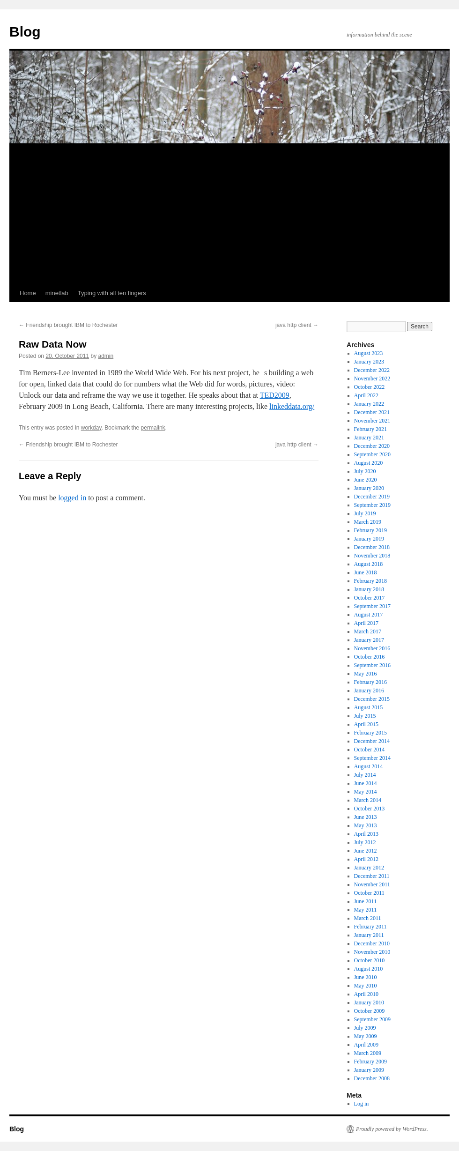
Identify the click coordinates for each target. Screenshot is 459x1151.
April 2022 (366, 395)
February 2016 (370, 682)
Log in (361, 1103)
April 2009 (366, 1044)
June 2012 (365, 850)
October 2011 (369, 893)
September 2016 (372, 665)
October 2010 (369, 960)
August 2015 (368, 707)
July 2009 (365, 1028)
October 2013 (369, 808)
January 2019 (369, 538)
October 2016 (369, 656)
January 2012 (369, 867)
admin (106, 356)
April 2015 (366, 724)
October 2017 (369, 597)
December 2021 (372, 412)
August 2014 (368, 766)
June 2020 (365, 479)
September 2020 (372, 454)
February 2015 (370, 732)
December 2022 (372, 370)
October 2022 (369, 387)
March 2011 (367, 918)
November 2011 (372, 884)
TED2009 (274, 395)
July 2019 (365, 513)
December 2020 (372, 446)
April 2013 (366, 834)
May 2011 (365, 909)
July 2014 (365, 775)
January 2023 (369, 361)
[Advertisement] (229, 214)
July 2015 (365, 716)
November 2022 (372, 378)
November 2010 (372, 952)
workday (91, 427)
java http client (296, 325)
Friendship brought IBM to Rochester (68, 325)
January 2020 (369, 488)
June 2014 (365, 783)
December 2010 (372, 943)
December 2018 (372, 547)
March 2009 (367, 1053)
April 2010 (366, 994)
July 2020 (365, 471)
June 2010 (365, 977)
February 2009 (370, 1061)
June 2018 (365, 572)
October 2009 (369, 1011)
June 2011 (365, 901)
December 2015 (372, 699)
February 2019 (370, 530)
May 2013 (365, 825)
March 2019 (367, 522)
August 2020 (368, 463)
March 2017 (367, 631)
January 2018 (369, 589)
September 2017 (372, 606)
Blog (25, 31)
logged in (72, 498)
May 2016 (365, 673)
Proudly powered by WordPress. (392, 1129)
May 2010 (365, 985)
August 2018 (368, 564)
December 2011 (372, 876)
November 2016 (372, 648)
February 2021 (370, 429)
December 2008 (372, 1078)
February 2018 (370, 581)
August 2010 (368, 968)
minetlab (56, 293)
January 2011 (369, 935)
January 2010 (369, 1002)
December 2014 (372, 741)
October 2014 (369, 749)
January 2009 (369, 1070)
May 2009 (365, 1036)
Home (28, 293)
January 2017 (369, 640)
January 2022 (369, 404)
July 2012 (365, 842)
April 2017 (366, 623)
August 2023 (368, 353)
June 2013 (365, 817)
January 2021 (369, 437)
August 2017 (368, 614)
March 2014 (367, 800)
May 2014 (365, 791)
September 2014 (372, 758)
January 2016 (369, 690)
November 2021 (372, 420)
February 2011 (370, 926)
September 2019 (372, 505)
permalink (153, 427)
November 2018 (372, 555)
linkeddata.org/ (291, 406)
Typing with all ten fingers (112, 293)
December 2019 (372, 496)
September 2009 (372, 1019)
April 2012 (366, 859)
